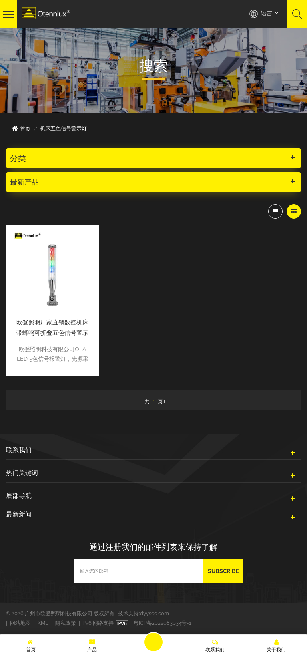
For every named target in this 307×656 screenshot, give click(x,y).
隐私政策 (65, 623)
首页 (21, 128)
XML (43, 623)
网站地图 (20, 623)
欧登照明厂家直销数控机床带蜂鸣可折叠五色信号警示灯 (52, 328)
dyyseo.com (154, 613)
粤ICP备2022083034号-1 (162, 623)
